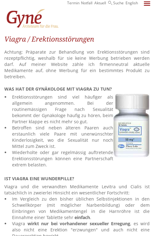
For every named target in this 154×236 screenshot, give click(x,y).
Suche (118, 3)
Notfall (86, 3)
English (132, 3)
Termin (73, 3)
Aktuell (100, 3)
